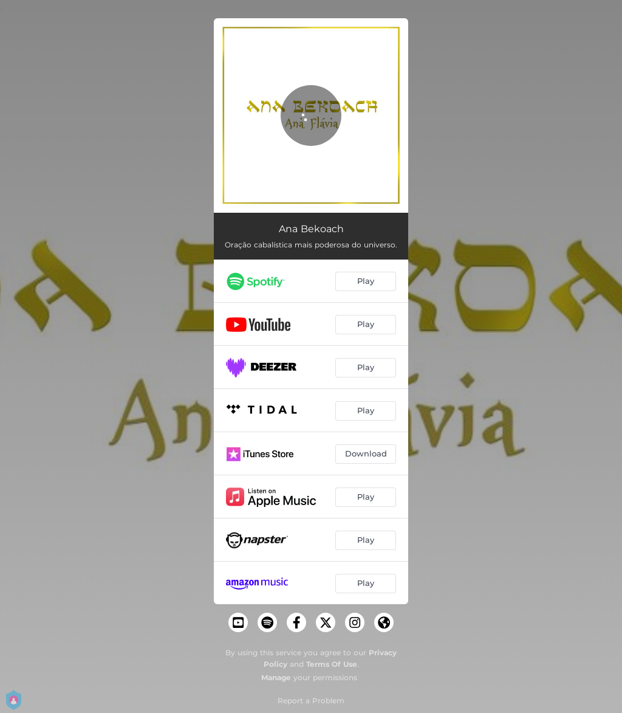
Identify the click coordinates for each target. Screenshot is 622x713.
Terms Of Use (331, 664)
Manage (276, 677)
